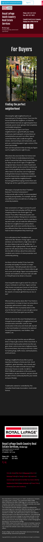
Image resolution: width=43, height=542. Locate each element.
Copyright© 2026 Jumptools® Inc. (10, 537)
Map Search (19, 473)
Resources (26, 473)
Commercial (10, 480)
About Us (33, 473)
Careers (16, 480)
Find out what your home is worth (29, 480)
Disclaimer (9, 487)
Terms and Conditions (19, 487)
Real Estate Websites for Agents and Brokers (29, 537)
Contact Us (26, 476)
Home (8, 473)
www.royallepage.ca (25, 483)
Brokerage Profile (11, 476)
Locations (32, 476)
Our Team (19, 476)
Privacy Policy (35, 483)
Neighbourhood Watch (12, 483)
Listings (13, 473)
